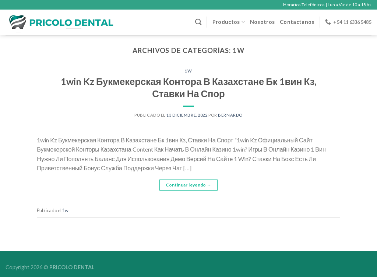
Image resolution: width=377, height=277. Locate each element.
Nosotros (262, 22)
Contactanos (297, 22)
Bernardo (230, 115)
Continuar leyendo (189, 184)
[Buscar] (198, 22)
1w (188, 70)
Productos (228, 21)
